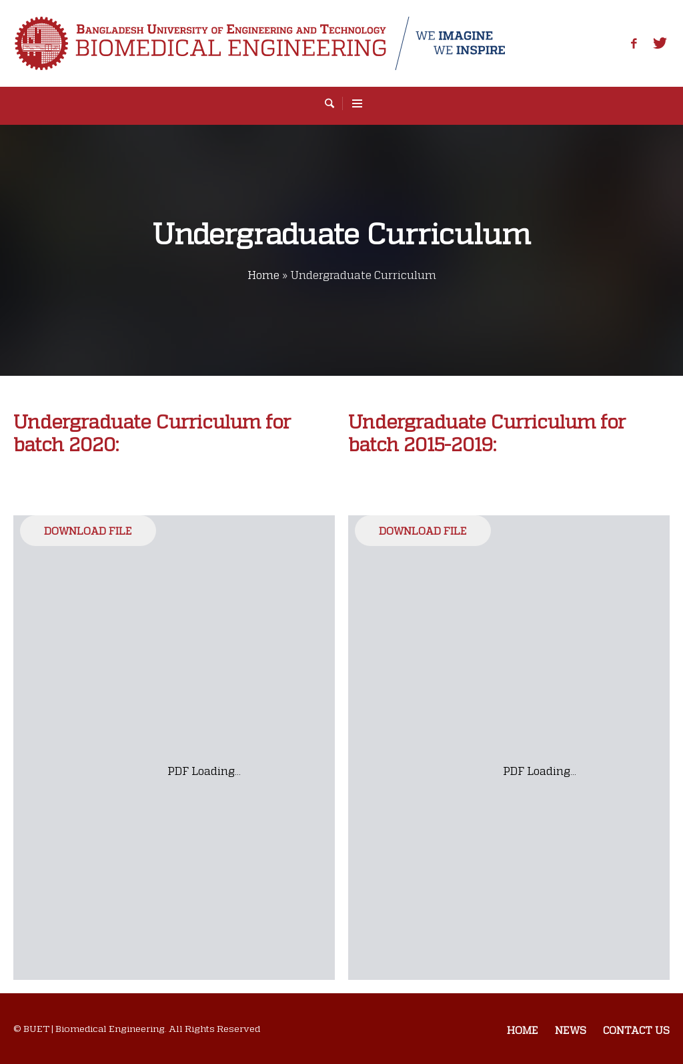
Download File (88, 531)
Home (263, 274)
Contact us (636, 1030)
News (570, 1030)
